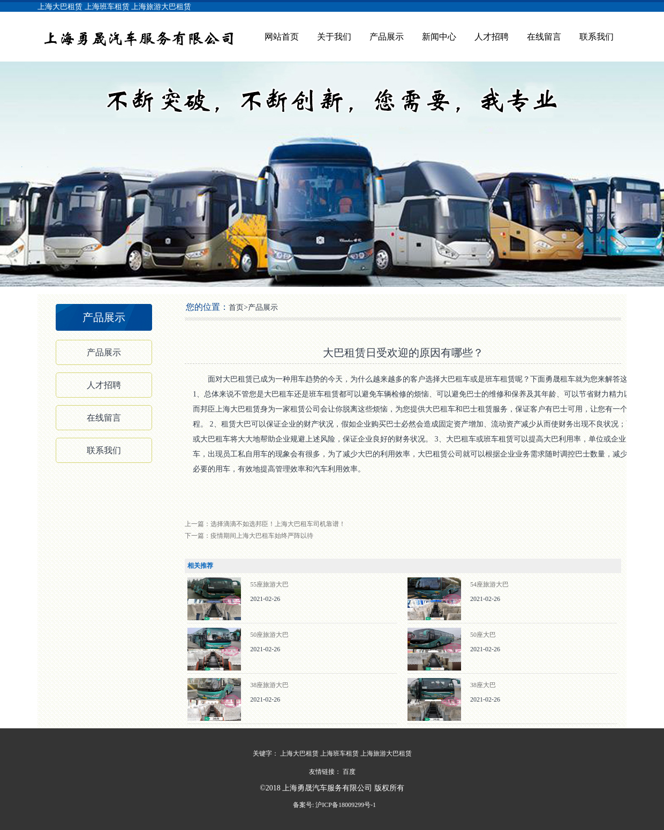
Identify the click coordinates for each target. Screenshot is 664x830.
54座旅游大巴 (489, 584)
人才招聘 (491, 36)
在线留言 (544, 36)
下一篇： (249, 535)
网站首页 (282, 36)
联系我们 (596, 36)
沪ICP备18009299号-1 (345, 805)
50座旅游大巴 (269, 634)
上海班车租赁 (107, 7)
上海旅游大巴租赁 (161, 7)
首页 (236, 307)
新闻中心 (439, 36)
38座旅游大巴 (269, 685)
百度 (349, 771)
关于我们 (334, 36)
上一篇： (265, 524)
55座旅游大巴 (269, 584)
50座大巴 (483, 634)
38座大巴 (483, 685)
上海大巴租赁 (59, 7)
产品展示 (386, 36)
